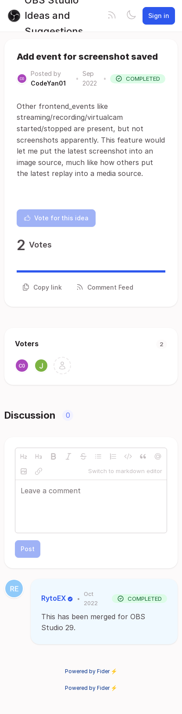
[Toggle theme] (131, 15)
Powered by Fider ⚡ (91, 671)
